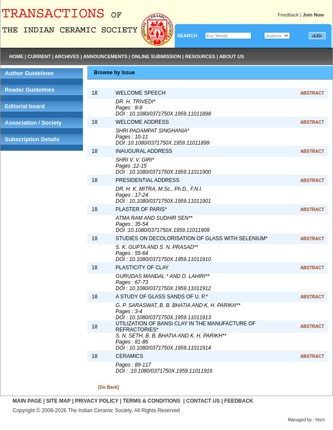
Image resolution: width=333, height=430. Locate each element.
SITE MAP (58, 401)
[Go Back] (108, 387)
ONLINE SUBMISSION (156, 56)
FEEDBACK (239, 401)
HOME (16, 56)
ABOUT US (231, 56)
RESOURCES (200, 56)
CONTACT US (203, 401)
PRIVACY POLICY (97, 401)
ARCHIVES (67, 56)
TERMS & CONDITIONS (152, 401)
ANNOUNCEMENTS (105, 56)
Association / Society (33, 122)
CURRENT (39, 56)
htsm (320, 419)
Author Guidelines (29, 73)
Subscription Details (32, 139)
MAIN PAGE (27, 401)
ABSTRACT (312, 93)
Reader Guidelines (29, 89)
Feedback (288, 14)
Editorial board (25, 106)
